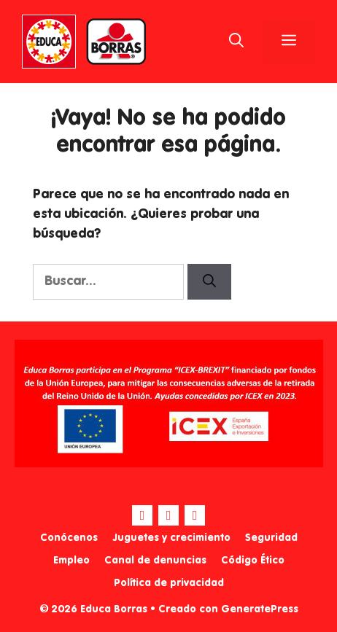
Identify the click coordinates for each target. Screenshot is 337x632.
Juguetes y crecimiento (171, 538)
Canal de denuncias (155, 560)
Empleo (71, 560)
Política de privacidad (169, 583)
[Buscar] (209, 282)
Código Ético (252, 560)
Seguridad (271, 538)
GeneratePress (259, 609)
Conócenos (69, 538)
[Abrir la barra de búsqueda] (236, 41)
